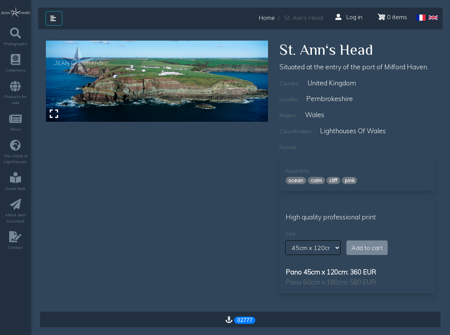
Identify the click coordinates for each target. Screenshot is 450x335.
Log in (348, 17)
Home (267, 17)
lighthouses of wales (353, 131)
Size (290, 233)
